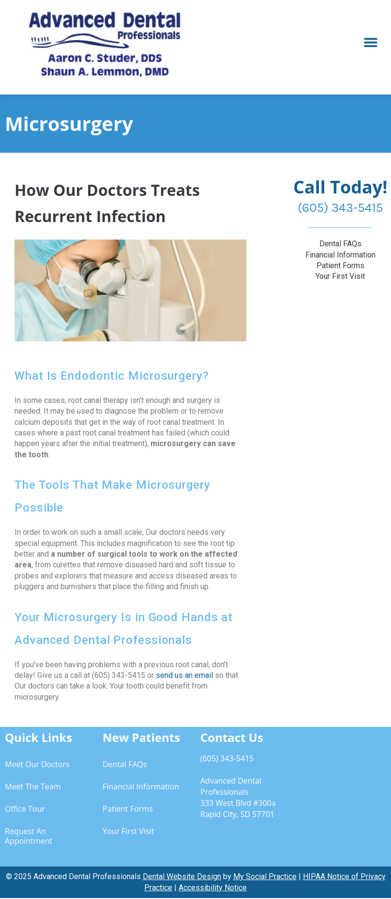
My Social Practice (265, 876)
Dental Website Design (182, 876)
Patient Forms (128, 808)
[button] (370, 42)
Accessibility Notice (213, 887)
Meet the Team (32, 786)
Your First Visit (128, 831)
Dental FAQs (125, 764)
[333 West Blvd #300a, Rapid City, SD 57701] (342, 792)
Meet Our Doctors (37, 764)
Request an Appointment (28, 836)
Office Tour (25, 808)
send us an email (184, 675)
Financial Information (141, 786)
